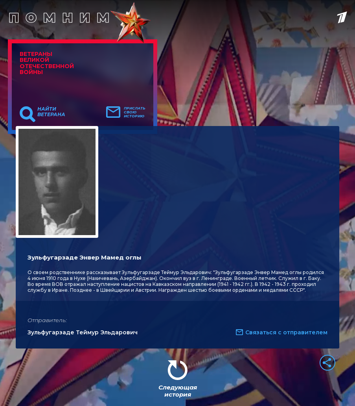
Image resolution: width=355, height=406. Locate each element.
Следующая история (177, 391)
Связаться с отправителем (286, 332)
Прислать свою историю (134, 112)
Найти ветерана (51, 111)
